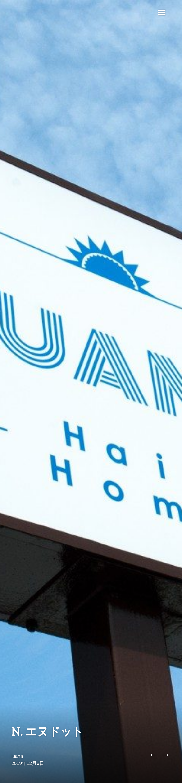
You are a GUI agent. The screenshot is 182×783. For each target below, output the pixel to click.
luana (17, 756)
